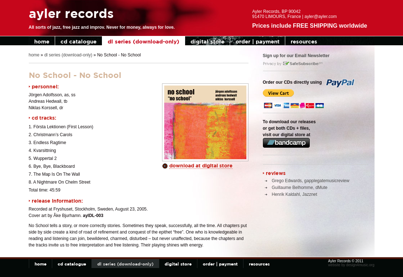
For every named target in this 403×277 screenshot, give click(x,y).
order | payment (257, 41)
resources (304, 41)
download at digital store (201, 165)
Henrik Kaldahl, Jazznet (294, 194)
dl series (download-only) (143, 41)
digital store (207, 41)
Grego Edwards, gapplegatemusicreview (310, 180)
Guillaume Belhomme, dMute (300, 187)
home (41, 41)
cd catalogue (79, 41)
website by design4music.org (351, 265)
